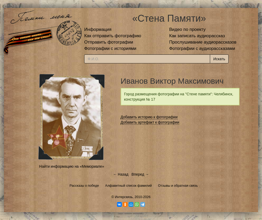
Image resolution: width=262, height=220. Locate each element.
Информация (97, 29)
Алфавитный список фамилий (128, 186)
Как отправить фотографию (112, 35)
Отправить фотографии (108, 42)
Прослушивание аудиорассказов (202, 42)
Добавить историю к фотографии (149, 117)
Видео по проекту (187, 29)
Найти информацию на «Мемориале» (71, 166)
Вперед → (140, 174)
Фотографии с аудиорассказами (202, 48)
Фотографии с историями (110, 48)
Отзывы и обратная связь (178, 186)
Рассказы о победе (84, 186)
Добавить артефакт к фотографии (150, 122)
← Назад (120, 174)
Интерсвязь (124, 197)
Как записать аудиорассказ (197, 35)
